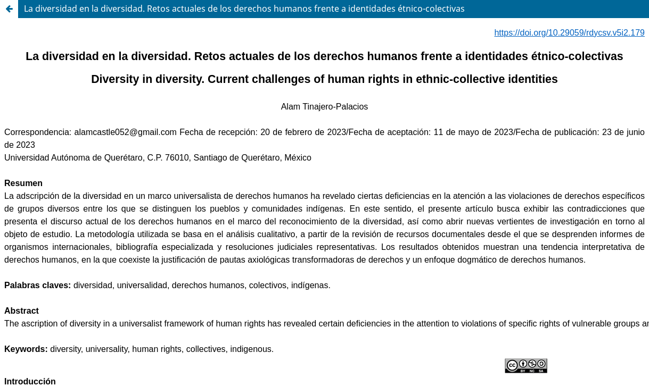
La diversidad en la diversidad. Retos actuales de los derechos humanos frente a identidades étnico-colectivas (244, 8)
